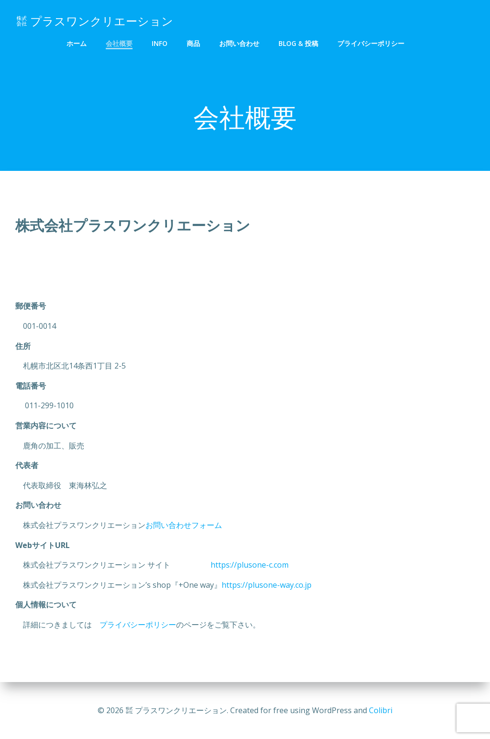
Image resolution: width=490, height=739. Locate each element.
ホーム (77, 43)
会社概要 (119, 43)
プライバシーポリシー (370, 43)
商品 (193, 43)
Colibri (380, 710)
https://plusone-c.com (237, 565)
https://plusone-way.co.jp (267, 585)
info (159, 43)
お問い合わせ (239, 43)
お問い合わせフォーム (183, 526)
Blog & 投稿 (298, 43)
